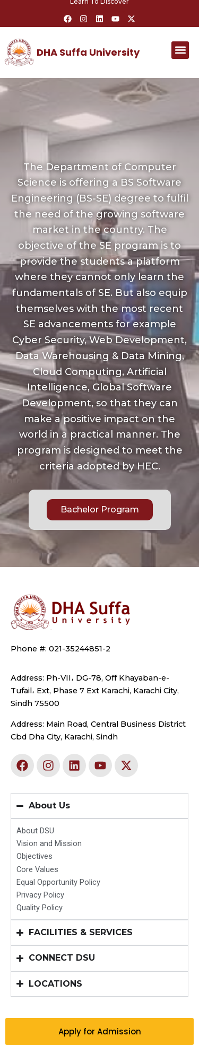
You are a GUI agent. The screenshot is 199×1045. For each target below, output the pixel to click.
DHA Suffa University (88, 52)
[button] (180, 50)
